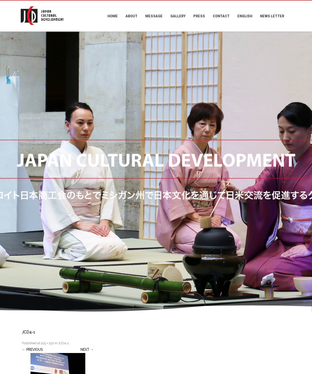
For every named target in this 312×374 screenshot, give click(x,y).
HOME (112, 16)
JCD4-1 (63, 343)
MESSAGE (154, 16)
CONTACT (221, 16)
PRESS (199, 16)
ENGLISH (244, 16)
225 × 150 (47, 343)
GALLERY (177, 16)
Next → (87, 350)
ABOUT (131, 16)
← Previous (32, 350)
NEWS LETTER (272, 16)
